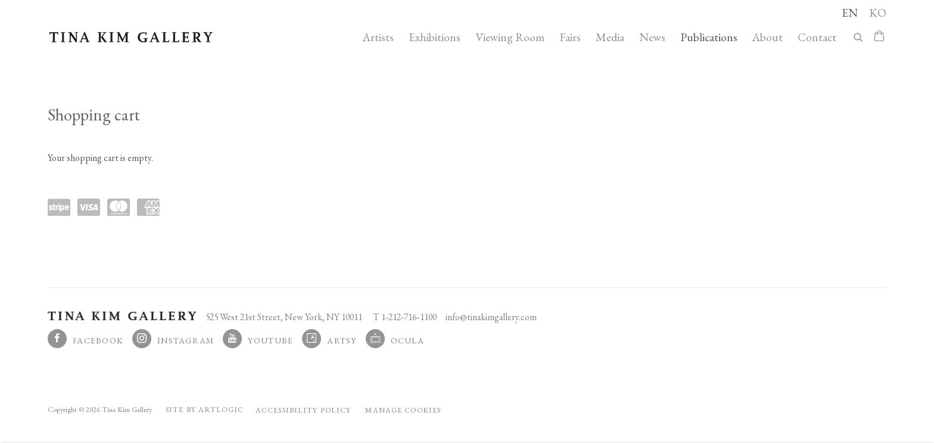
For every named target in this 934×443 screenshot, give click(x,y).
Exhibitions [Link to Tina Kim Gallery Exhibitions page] (434, 37)
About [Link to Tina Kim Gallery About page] (767, 37)
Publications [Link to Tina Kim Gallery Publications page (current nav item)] (708, 37)
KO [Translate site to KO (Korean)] (877, 12)
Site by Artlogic (205, 409)
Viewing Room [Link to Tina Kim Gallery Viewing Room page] (509, 37)
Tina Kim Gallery (131, 37)
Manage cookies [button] (403, 410)
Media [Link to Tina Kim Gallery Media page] (610, 37)
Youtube (270, 340)
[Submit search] (859, 35)
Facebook (98, 340)
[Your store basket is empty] (879, 37)
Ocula (407, 340)
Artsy (341, 340)
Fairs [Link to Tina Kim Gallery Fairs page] (570, 37)
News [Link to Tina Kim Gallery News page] (652, 37)
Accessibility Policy (303, 410)
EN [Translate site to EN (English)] (850, 12)
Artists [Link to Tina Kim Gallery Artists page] (378, 37)
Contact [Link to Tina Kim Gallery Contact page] (817, 37)
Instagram (185, 340)
